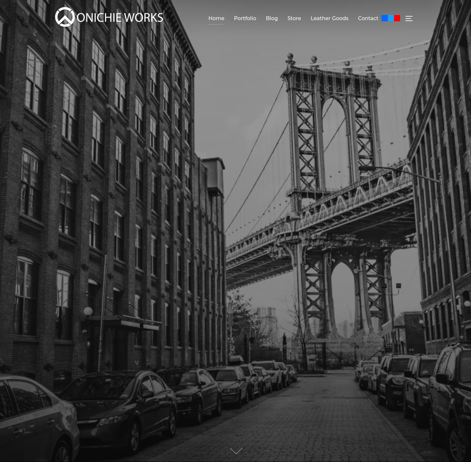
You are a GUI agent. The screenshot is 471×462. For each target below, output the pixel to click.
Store (294, 18)
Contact (368, 18)
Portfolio (245, 18)
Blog (272, 18)
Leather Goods (329, 18)
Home (216, 18)
